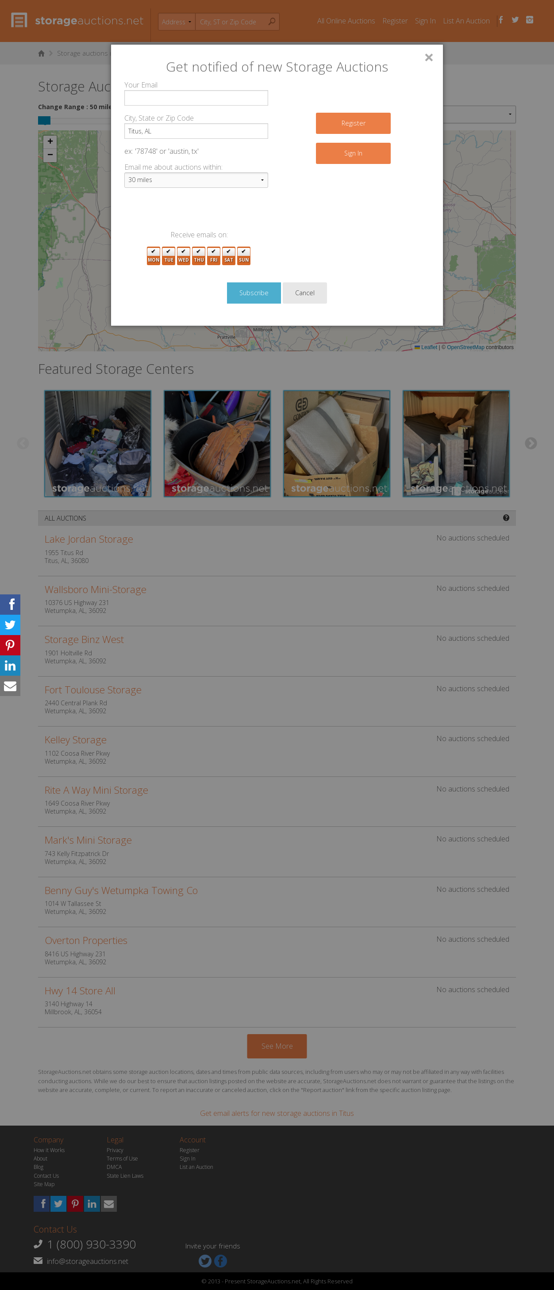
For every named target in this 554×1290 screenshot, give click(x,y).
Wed (183, 256)
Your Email (141, 85)
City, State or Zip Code (159, 118)
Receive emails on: (199, 235)
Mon (153, 256)
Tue (168, 256)
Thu (199, 256)
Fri (213, 256)
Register (353, 123)
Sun (244, 256)
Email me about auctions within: (173, 167)
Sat (228, 256)
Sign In (353, 153)
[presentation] (191, 212)
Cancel (305, 293)
